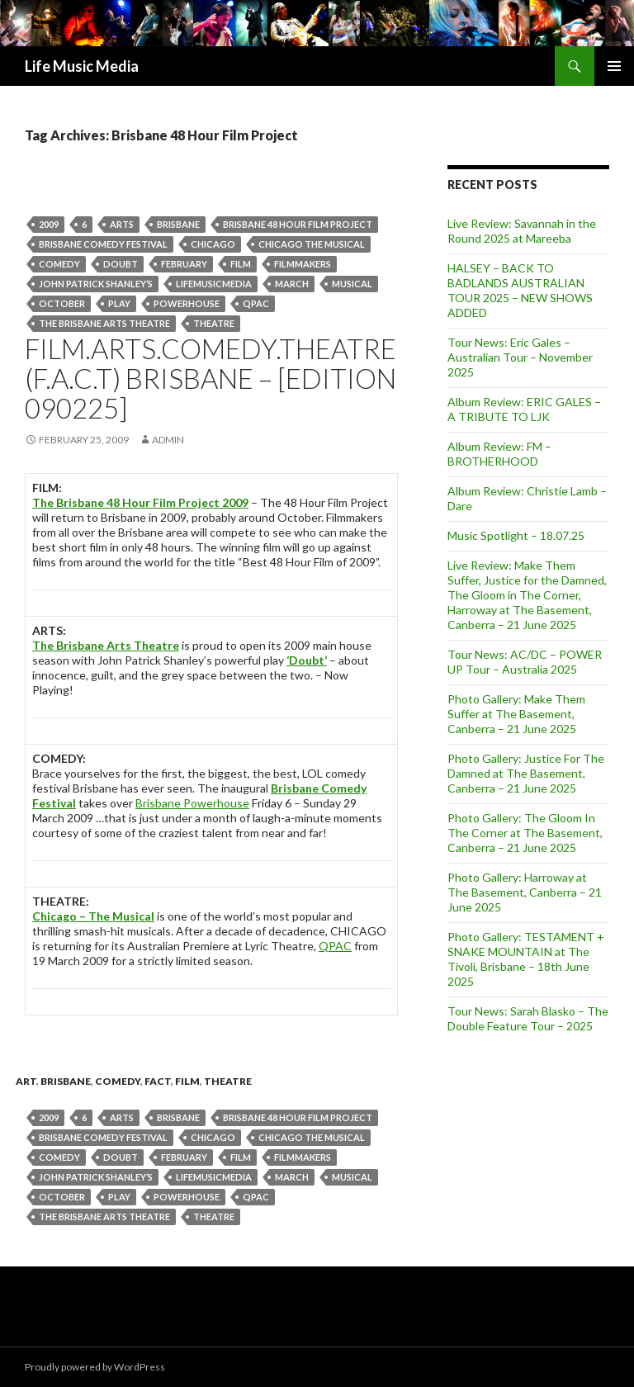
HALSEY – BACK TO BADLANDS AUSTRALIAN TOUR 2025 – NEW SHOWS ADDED (520, 290)
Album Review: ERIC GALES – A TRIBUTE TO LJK (524, 409)
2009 (49, 224)
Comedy (59, 263)
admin (168, 439)
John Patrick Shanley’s (96, 283)
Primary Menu (614, 66)
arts (122, 224)
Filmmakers (302, 263)
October (62, 303)
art (26, 1081)
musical (352, 283)
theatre (213, 323)
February (184, 263)
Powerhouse (187, 303)
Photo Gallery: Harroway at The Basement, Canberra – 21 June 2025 (524, 892)
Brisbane (178, 224)
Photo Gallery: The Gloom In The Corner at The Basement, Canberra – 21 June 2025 (525, 832)
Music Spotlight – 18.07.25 (515, 535)
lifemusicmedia (214, 283)
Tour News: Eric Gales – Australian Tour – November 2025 (520, 357)
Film (240, 263)
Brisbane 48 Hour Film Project (297, 224)
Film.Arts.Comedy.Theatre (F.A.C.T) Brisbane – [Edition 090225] (210, 378)
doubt (120, 263)
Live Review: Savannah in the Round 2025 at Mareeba (521, 230)
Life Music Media (82, 66)
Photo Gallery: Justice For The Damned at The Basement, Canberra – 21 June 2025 (525, 773)
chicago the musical (311, 244)
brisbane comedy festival (103, 244)
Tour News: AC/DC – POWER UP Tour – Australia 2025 (524, 661)
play (119, 303)
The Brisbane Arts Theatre (104, 323)
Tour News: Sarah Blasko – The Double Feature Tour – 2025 (527, 1018)
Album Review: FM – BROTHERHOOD (499, 453)
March (292, 283)
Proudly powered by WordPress (95, 1367)
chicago (213, 244)
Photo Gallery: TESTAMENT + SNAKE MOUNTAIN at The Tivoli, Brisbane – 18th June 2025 (525, 959)
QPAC (256, 303)
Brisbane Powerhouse (192, 803)
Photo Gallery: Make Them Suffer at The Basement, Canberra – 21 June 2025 (516, 714)
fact (157, 1081)
